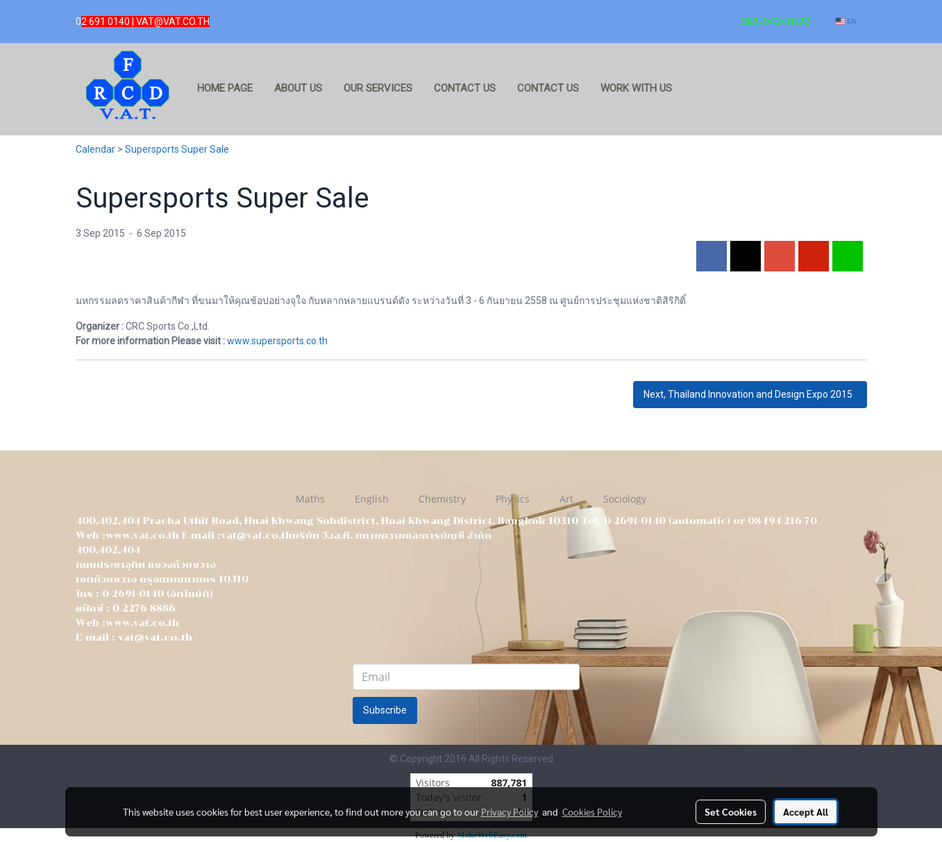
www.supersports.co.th (277, 340)
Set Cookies (731, 811)
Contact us (465, 88)
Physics (513, 498)
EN (846, 21)
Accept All (805, 811)
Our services (378, 88)
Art (566, 498)
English (372, 498)
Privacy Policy (509, 811)
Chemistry (442, 498)
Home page (225, 88)
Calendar (95, 149)
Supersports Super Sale (177, 149)
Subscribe (385, 710)
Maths (310, 498)
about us (298, 88)
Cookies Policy (592, 811)
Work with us (636, 88)
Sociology (624, 498)
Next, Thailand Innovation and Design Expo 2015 (750, 394)
